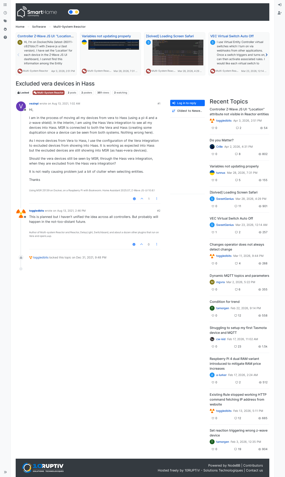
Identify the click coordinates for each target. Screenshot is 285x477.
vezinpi (34, 103)
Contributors (253, 465)
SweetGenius (225, 198)
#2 (158, 210)
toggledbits (36, 210)
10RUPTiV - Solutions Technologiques (214, 470)
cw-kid (221, 339)
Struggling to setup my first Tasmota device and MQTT (238, 330)
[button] (5, 472)
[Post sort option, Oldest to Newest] (187, 111)
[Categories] (5, 5)
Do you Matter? (221, 140)
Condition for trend (225, 302)
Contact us (254, 470)
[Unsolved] (5, 37)
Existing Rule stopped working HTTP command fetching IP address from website (238, 399)
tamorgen (222, 308)
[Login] (279, 5)
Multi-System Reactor (35, 70)
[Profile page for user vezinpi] (21, 106)
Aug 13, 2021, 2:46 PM (71, 210)
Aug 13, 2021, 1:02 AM (66, 103)
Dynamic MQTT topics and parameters (239, 276)
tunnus (220, 172)
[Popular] (5, 29)
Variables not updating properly (106, 36)
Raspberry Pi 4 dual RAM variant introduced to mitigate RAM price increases (235, 363)
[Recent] (5, 13)
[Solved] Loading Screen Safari (170, 36)
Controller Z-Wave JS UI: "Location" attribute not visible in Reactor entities (239, 111)
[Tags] (5, 21)
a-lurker (221, 375)
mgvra (220, 282)
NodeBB (234, 465)
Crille (219, 146)
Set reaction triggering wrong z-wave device (238, 432)
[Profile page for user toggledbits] (21, 213)
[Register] (279, 13)
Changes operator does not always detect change (237, 246)
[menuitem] (279, 5)
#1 (159, 103)
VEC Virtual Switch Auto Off (232, 36)
